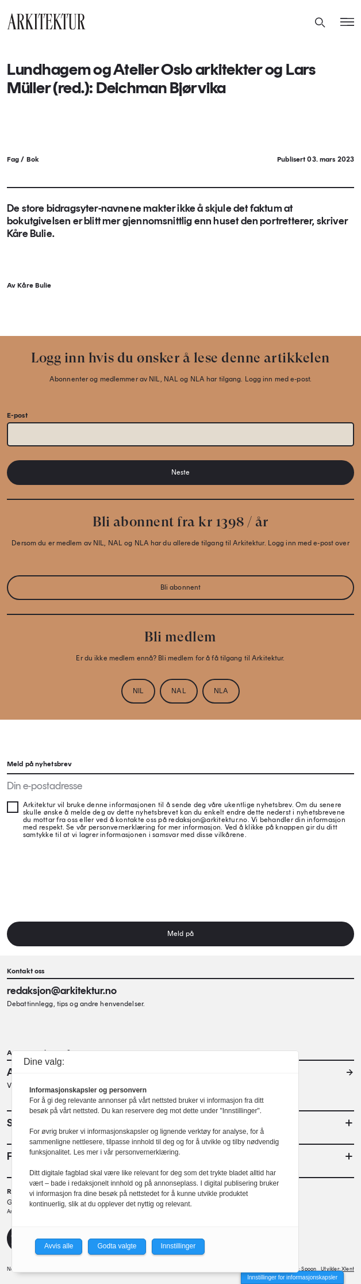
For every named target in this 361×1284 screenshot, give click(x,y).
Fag (13, 159)
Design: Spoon (299, 1269)
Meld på (180, 934)
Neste (180, 472)
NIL (138, 691)
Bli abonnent (180, 587)
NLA (221, 691)
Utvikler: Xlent (337, 1269)
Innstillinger (178, 1246)
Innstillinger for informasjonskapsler (292, 1277)
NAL (178, 691)
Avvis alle (58, 1246)
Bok (32, 159)
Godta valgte (116, 1246)
